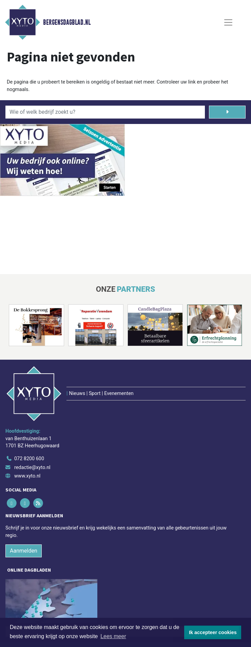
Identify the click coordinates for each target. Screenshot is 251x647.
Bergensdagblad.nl (67, 22)
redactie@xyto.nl (32, 467)
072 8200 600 (29, 459)
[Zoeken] (227, 112)
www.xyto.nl (27, 476)
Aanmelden (23, 550)
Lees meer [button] (113, 636)
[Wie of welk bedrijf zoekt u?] (105, 112)
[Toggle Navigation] (228, 22)
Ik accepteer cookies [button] (213, 632)
